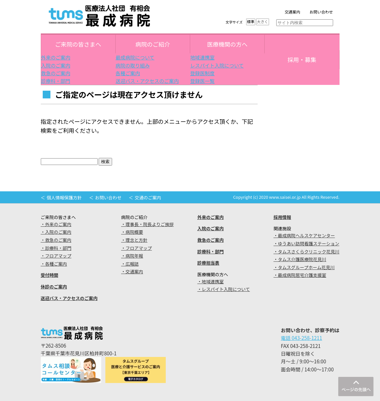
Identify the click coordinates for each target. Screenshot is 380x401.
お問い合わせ (321, 12)
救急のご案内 (55, 73)
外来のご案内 (55, 57)
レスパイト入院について (217, 65)
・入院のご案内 (56, 232)
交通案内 (292, 12)
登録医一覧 (202, 80)
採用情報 (282, 217)
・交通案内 (132, 271)
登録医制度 (202, 73)
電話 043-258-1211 (301, 337)
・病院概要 (132, 232)
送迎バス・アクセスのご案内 (147, 80)
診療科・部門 (55, 80)
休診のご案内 (54, 286)
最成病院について (135, 57)
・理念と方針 (134, 240)
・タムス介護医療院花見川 (299, 259)
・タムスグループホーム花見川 (303, 267)
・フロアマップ (56, 255)
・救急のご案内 (56, 240)
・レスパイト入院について (223, 289)
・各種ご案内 (54, 263)
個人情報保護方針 (64, 197)
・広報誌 (130, 263)
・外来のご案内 (56, 224)
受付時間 (49, 275)
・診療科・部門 (56, 248)
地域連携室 (202, 57)
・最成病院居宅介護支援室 (299, 275)
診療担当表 (208, 263)
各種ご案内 (128, 73)
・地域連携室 (210, 281)
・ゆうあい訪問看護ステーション (306, 243)
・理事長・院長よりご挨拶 (147, 224)
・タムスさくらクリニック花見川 (306, 251)
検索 (105, 161)
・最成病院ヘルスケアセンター (304, 235)
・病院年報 (132, 255)
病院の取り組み (133, 65)
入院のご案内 (55, 65)
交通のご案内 (148, 197)
